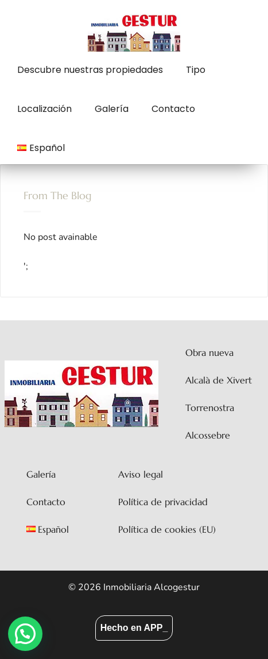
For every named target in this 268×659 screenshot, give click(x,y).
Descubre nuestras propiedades (90, 69)
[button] (25, 634)
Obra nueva (209, 352)
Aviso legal (140, 474)
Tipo (195, 69)
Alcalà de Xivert (218, 380)
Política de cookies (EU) (167, 529)
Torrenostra (209, 407)
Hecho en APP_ (134, 628)
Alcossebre (207, 435)
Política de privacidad (163, 501)
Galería (112, 108)
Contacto (173, 108)
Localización (44, 108)
